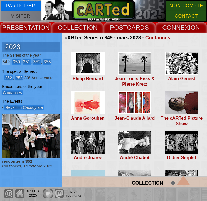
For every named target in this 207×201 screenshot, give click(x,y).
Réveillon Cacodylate (24, 107)
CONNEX (175, 27)
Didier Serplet (181, 157)
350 (16, 61)
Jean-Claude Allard (135, 118)
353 (47, 61)
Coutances (157, 37)
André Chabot (134, 157)
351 (26, 61)
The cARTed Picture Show (182, 121)
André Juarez (88, 157)
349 (6, 61)
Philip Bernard (88, 78)
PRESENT (16, 27)
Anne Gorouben (88, 118)
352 (36, 61)
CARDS (138, 27)
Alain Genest (181, 78)
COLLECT (72, 27)
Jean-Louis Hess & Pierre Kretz (135, 81)
